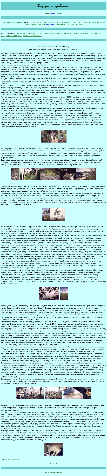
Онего (102, 22)
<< (51, 463)
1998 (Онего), (18, 36)
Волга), (35, 24)
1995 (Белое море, (83, 33)
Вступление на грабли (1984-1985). (12, 22)
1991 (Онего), (65, 33)
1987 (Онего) (43, 22)
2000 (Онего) (38, 36)
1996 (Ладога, (98, 33)
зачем (47, 13)
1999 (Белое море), (60, 24)
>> (55, 463)
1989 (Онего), (48, 33)
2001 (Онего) (78, 24)
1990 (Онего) (68, 22)
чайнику (59, 13)
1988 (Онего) (51, 22)
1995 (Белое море (94, 22)
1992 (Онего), (85, 22)
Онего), (91, 33)
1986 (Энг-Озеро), (21, 33)
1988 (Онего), (39, 33)
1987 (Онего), (31, 33)
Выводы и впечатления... (10, 459)
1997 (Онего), (42, 24)
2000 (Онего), (70, 24)
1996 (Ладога (29, 24)
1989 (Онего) (60, 22)
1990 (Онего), (56, 33)
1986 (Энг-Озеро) (33, 22)
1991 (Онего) (76, 22)
